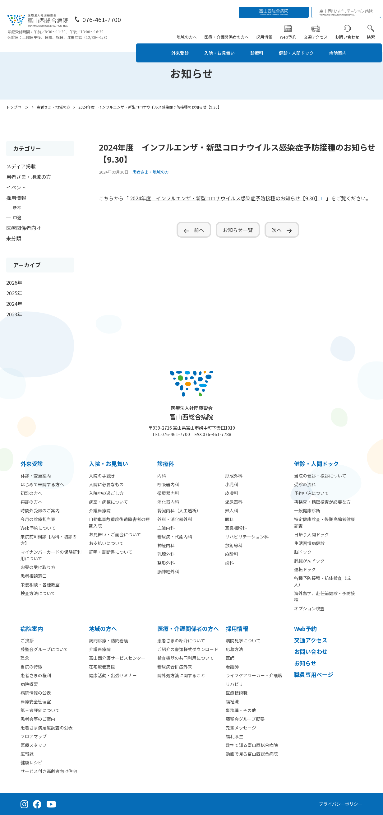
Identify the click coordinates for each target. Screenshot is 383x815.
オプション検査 (309, 608)
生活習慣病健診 (309, 543)
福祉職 (232, 701)
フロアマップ (34, 736)
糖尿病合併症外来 (174, 667)
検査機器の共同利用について (185, 658)
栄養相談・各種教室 (40, 584)
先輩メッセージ (241, 727)
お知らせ (305, 663)
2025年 (14, 293)
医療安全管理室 (36, 701)
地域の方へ (188, 30)
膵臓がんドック (309, 560)
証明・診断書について (110, 552)
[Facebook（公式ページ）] (37, 804)
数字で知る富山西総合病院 (252, 745)
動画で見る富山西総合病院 (252, 754)
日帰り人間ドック (311, 534)
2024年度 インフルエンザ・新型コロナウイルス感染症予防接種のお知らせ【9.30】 (225, 198)
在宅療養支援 (102, 667)
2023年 (14, 314)
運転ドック (305, 569)
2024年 (14, 303)
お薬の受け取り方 (38, 567)
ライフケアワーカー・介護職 (254, 675)
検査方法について (38, 593)
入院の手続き (102, 476)
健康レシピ (31, 762)
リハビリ (234, 684)
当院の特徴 (31, 667)
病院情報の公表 (36, 693)
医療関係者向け (23, 227)
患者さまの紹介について (181, 640)
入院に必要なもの (106, 484)
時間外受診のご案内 (40, 510)
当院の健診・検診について (320, 476)
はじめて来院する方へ (42, 484)
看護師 (232, 667)
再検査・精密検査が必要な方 (322, 502)
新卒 (17, 208)
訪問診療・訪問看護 (108, 640)
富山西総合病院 (191, 413)
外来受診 (174, 45)
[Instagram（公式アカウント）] (24, 804)
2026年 (14, 282)
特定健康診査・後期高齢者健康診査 (324, 522)
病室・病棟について (108, 502)
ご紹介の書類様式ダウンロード (187, 649)
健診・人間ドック (301, 45)
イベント (16, 187)
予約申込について (311, 493)
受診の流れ (305, 484)
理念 (25, 658)
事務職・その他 (241, 710)
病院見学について (243, 640)
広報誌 (27, 754)
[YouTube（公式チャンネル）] (51, 804)
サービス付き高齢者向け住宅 (49, 771)
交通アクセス (317, 30)
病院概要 (29, 684)
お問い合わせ (348, 30)
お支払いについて (106, 543)
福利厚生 (234, 736)
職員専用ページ (313, 674)
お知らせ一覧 (238, 230)
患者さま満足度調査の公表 (47, 727)
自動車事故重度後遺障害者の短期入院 (119, 522)
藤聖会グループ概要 (245, 719)
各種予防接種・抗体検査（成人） (322, 581)
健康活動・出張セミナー (113, 675)
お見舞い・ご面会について (115, 534)
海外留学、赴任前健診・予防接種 (324, 596)
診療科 (257, 45)
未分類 (13, 238)
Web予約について (38, 528)
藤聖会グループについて (44, 649)
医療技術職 (236, 693)
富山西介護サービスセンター (117, 658)
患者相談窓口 (34, 576)
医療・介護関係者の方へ (227, 30)
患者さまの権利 (36, 675)
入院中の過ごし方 (106, 493)
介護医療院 (100, 510)
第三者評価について (40, 710)
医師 (230, 658)
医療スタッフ (34, 745)
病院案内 (346, 45)
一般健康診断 (307, 510)
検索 (372, 30)
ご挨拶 (27, 640)
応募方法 (234, 649)
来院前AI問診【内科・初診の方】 (49, 539)
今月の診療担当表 (38, 519)
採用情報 (265, 30)
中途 (17, 217)
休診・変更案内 (36, 476)
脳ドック (302, 552)
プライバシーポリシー (340, 804)
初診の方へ (31, 493)
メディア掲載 (21, 166)
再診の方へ (31, 502)
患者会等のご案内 (38, 719)
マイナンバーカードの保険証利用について (51, 555)
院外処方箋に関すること (181, 675)
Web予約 (289, 30)
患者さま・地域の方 (28, 176)
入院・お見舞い (217, 45)
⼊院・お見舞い (108, 463)
